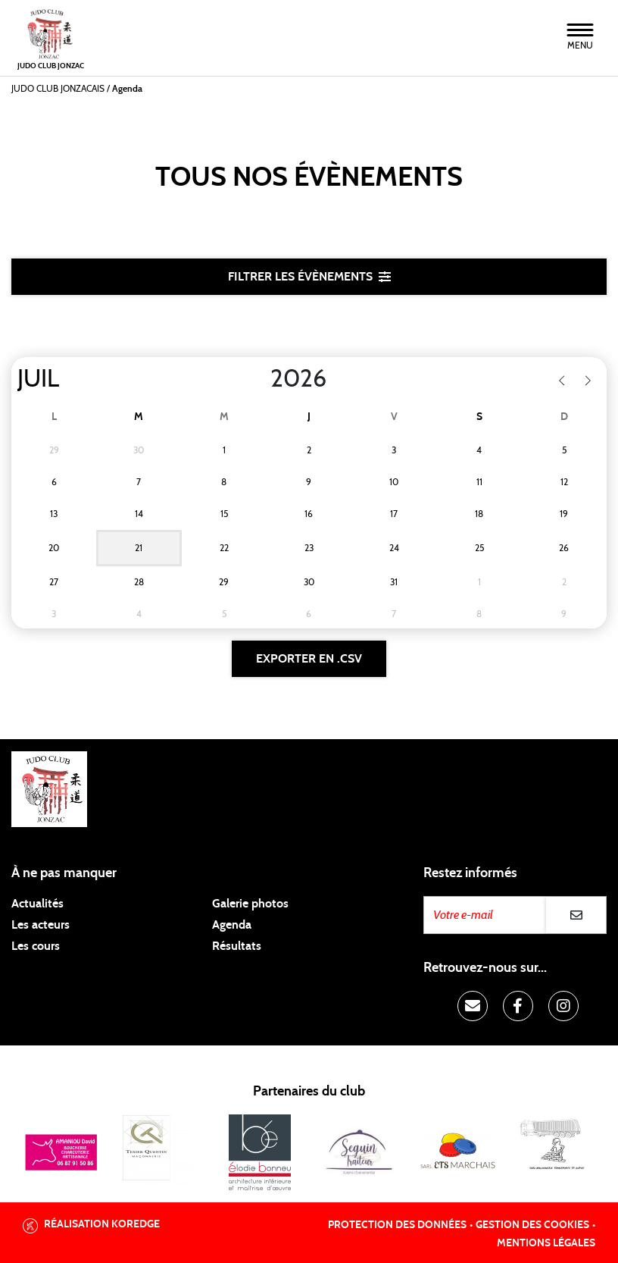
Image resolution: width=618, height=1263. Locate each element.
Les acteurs (40, 925)
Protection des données (397, 1225)
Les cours (35, 946)
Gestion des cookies (532, 1225)
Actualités (37, 904)
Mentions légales (546, 1243)
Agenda (231, 925)
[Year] (258, 379)
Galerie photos (250, 904)
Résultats (236, 946)
